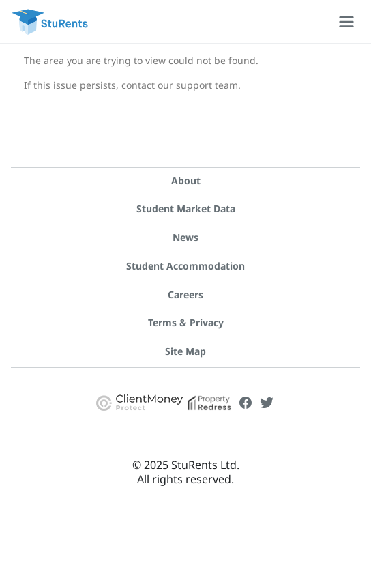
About (186, 180)
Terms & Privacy (186, 322)
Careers (185, 294)
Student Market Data (185, 208)
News (185, 237)
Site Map (185, 351)
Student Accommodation (185, 265)
